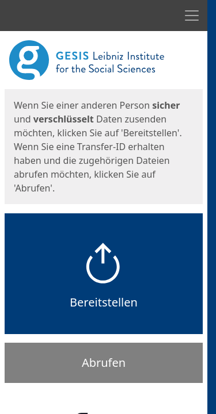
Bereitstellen (104, 302)
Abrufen (104, 362)
